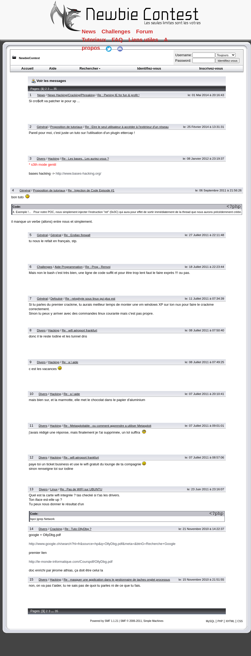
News (92, 33)
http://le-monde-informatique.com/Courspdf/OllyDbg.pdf (71, 562)
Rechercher (90, 68)
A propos (98, 54)
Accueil (27, 68)
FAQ (128, 43)
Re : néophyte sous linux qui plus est (90, 298)
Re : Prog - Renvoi (97, 266)
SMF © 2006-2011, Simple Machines (142, 620)
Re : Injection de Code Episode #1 (91, 190)
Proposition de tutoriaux (66, 126)
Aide (52, 68)
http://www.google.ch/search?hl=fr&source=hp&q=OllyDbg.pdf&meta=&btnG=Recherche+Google (102, 544)
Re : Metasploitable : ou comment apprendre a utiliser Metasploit (107, 425)
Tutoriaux (99, 43)
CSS (240, 621)
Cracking (56, 528)
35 (55, 88)
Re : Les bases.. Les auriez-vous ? (85, 158)
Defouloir (56, 298)
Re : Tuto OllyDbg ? (78, 528)
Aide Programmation (69, 266)
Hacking (53, 158)
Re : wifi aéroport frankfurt (79, 330)
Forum (163, 33)
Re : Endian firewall (77, 235)
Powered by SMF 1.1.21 (104, 620)
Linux (53, 489)
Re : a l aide (70, 362)
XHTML (230, 621)
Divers (41, 158)
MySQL (210, 621)
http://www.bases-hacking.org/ (78, 173)
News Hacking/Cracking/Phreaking (71, 95)
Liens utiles (161, 43)
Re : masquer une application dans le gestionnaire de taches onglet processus (117, 579)
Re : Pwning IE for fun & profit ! (118, 95)
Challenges (127, 33)
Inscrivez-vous (211, 68)
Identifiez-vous (149, 68)
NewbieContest (29, 58)
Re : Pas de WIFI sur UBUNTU (81, 489)
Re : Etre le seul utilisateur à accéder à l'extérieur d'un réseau (127, 126)
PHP (220, 621)
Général (42, 126)
